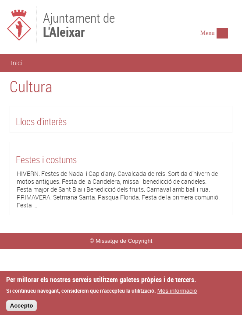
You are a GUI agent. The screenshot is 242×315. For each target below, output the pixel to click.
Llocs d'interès (41, 121)
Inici (16, 63)
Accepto (21, 307)
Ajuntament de (79, 24)
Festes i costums (46, 159)
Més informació (177, 292)
